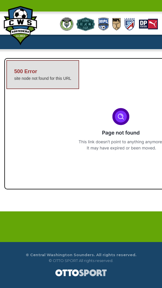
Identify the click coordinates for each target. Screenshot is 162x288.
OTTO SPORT (65, 260)
